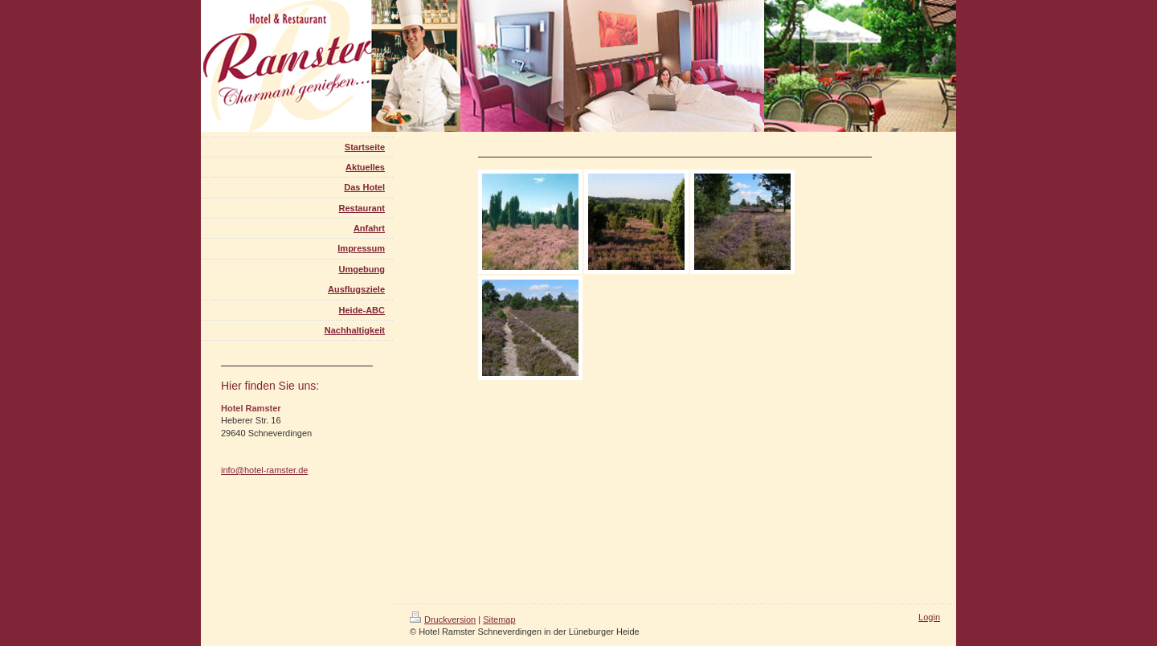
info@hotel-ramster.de (264, 470)
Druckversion (443, 619)
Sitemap (499, 619)
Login (929, 617)
